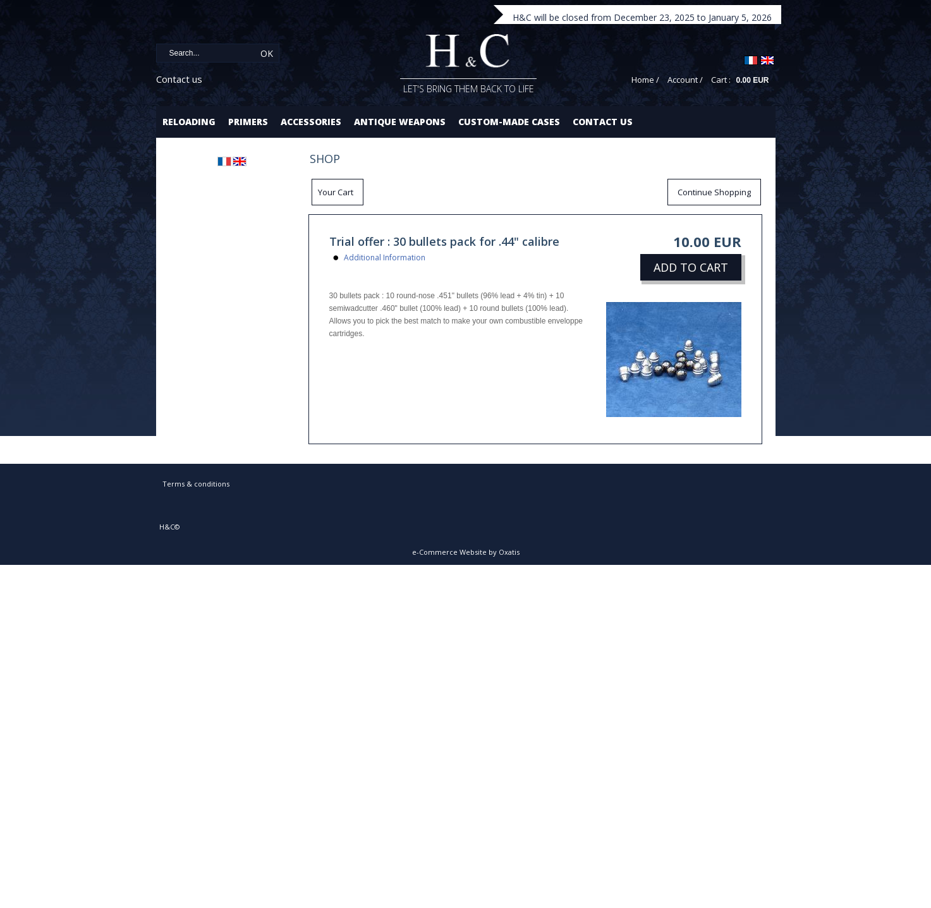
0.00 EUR (752, 80)
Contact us (179, 79)
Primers (248, 122)
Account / (685, 79)
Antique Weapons (400, 122)
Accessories (311, 122)
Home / (645, 79)
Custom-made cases (509, 122)
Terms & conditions (195, 483)
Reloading (189, 122)
